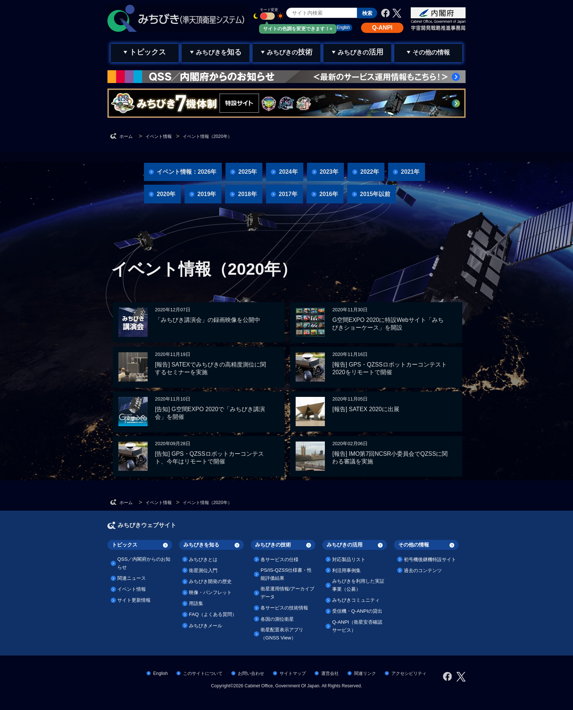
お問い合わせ (251, 673)
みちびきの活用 (345, 545)
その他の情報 (413, 545)
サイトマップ (293, 673)
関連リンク (365, 673)
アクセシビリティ (408, 673)
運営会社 (330, 673)
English (160, 673)
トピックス (124, 545)
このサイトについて (203, 673)
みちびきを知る (201, 545)
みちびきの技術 (273, 545)
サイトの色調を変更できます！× (298, 28)
